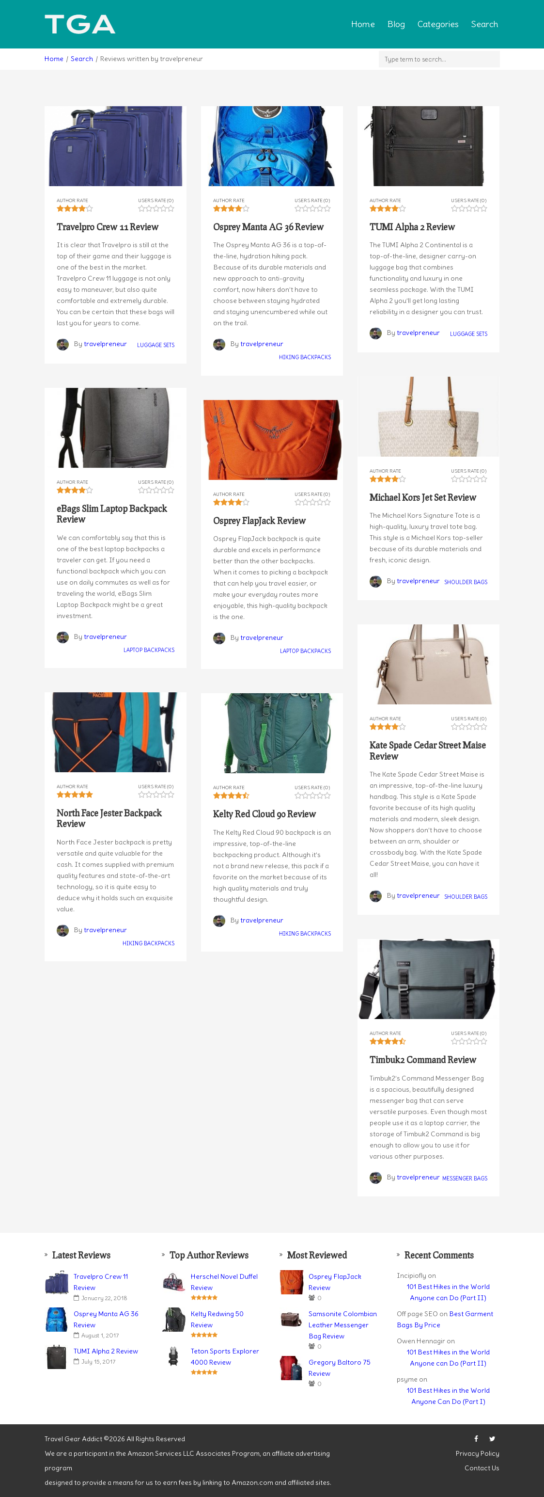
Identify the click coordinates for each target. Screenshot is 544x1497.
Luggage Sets (155, 345)
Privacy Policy (477, 1453)
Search (484, 24)
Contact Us (482, 1468)
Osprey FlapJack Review (335, 1282)
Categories (438, 24)
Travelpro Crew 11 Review (101, 1282)
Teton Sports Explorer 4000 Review (225, 1357)
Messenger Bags (464, 1178)
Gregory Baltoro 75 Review (340, 1368)
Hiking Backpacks (305, 357)
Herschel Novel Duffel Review (224, 1282)
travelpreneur (105, 343)
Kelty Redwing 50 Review (217, 1319)
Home (363, 24)
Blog (396, 24)
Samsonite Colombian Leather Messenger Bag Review (343, 1324)
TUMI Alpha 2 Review (106, 1351)
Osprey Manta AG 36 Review (106, 1319)
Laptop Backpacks (149, 650)
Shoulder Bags (465, 582)
